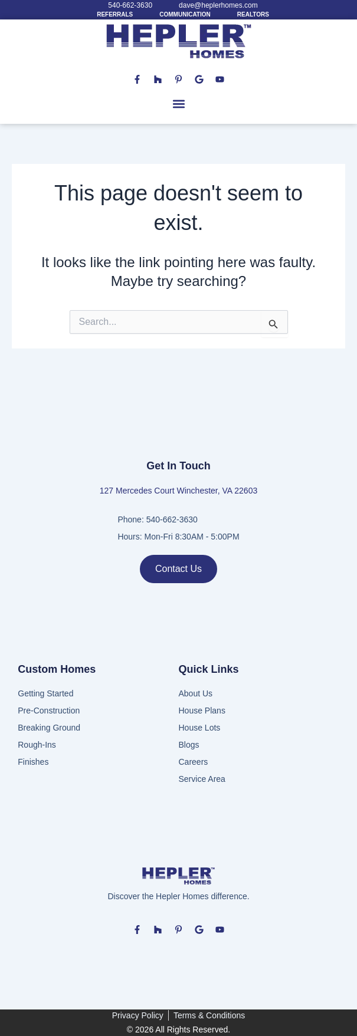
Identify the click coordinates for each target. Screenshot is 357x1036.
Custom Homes (57, 669)
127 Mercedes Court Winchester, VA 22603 (178, 490)
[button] (178, 104)
